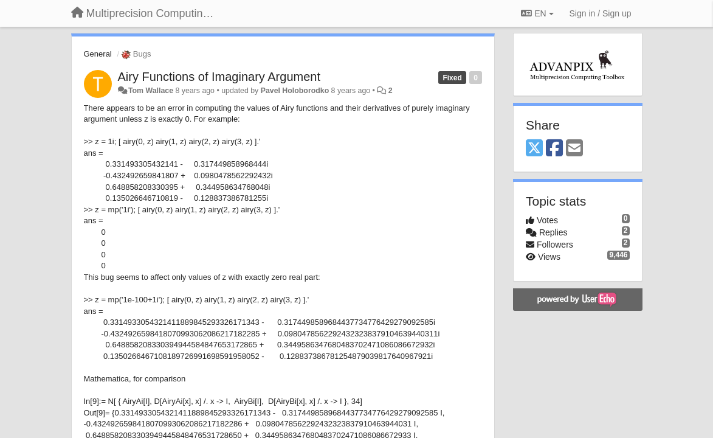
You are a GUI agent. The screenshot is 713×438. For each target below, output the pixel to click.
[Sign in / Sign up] (600, 13)
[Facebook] (554, 148)
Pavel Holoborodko (295, 90)
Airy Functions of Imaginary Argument (219, 76)
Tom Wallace (150, 90)
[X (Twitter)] (534, 148)
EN (537, 13)
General (98, 53)
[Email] (574, 148)
